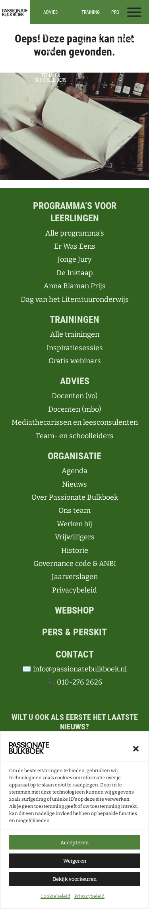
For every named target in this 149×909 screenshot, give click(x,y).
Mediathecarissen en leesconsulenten (50, 63)
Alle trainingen (91, 28)
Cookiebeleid (55, 897)
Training (90, 12)
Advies (50, 12)
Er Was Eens (74, 246)
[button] (136, 749)
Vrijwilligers (75, 537)
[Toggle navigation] (134, 12)
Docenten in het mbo (50, 49)
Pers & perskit (74, 632)
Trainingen (74, 319)
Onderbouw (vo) (125, 42)
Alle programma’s (125, 30)
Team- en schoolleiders (50, 78)
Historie (74, 550)
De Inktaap (74, 272)
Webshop (74, 610)
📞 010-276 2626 (74, 682)
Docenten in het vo (50, 37)
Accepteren (74, 843)
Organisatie (74, 456)
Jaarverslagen (75, 576)
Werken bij (74, 524)
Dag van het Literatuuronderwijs (75, 299)
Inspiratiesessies (90, 35)
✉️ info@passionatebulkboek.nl (74, 669)
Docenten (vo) (75, 395)
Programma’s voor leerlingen (74, 212)
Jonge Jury (75, 259)
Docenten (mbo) (74, 409)
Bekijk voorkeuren (75, 880)
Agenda (74, 470)
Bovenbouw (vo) (125, 54)
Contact (75, 654)
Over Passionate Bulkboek (74, 497)
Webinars (91, 42)
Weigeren (74, 862)
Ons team (74, 510)
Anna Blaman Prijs (75, 286)
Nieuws (74, 484)
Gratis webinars (74, 361)
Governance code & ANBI (74, 563)
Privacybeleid (89, 897)
